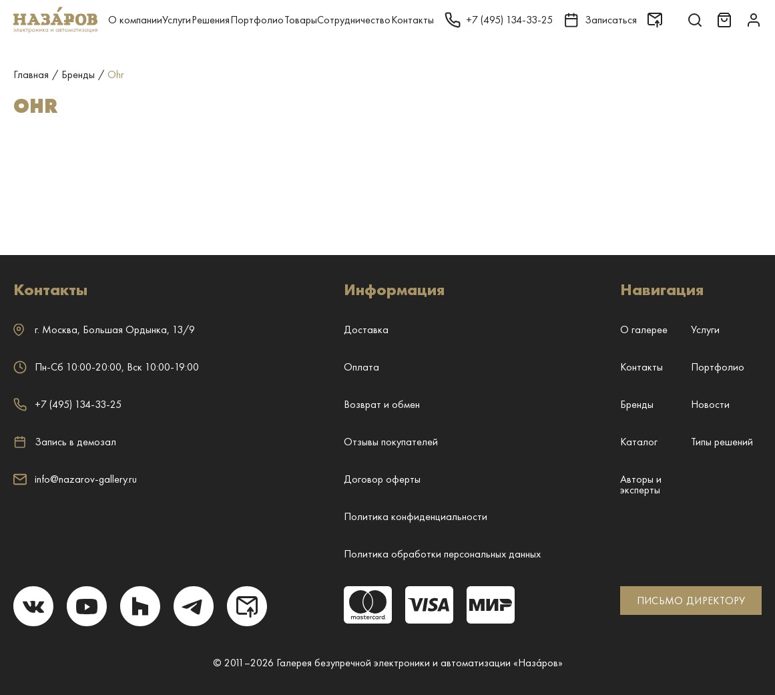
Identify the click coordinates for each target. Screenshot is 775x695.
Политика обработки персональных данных (442, 554)
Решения (211, 20)
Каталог (639, 442)
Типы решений (722, 442)
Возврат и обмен (382, 404)
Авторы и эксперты (641, 484)
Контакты (412, 20)
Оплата (361, 367)
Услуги (176, 20)
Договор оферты (382, 479)
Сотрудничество (354, 20)
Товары (300, 20)
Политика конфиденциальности (415, 516)
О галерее (644, 329)
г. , (104, 329)
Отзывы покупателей (391, 442)
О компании (135, 20)
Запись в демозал (64, 442)
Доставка (366, 329)
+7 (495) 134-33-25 (67, 404)
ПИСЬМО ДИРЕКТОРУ (691, 601)
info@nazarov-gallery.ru (75, 479)
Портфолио (257, 20)
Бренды (637, 404)
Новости (710, 404)
